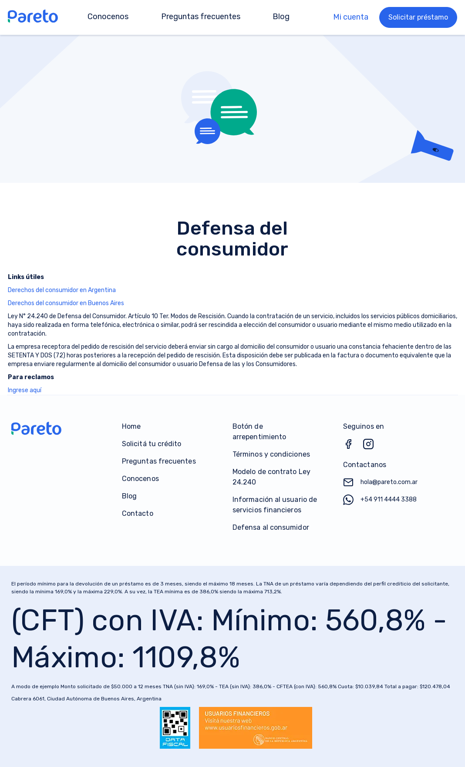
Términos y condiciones (271, 454)
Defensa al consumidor (270, 527)
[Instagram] (373, 447)
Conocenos (140, 478)
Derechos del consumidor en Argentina (62, 290)
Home (131, 426)
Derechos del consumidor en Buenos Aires (66, 303)
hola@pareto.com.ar (380, 482)
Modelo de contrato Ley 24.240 (271, 477)
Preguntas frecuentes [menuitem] (200, 16)
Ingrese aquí (24, 390)
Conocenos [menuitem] (108, 16)
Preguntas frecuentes (159, 461)
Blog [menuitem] (281, 16)
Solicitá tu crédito (152, 444)
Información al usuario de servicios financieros (274, 504)
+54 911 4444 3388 (380, 500)
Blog (129, 496)
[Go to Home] (35, 17)
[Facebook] (353, 447)
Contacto (137, 513)
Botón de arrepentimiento (259, 431)
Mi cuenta (350, 17)
